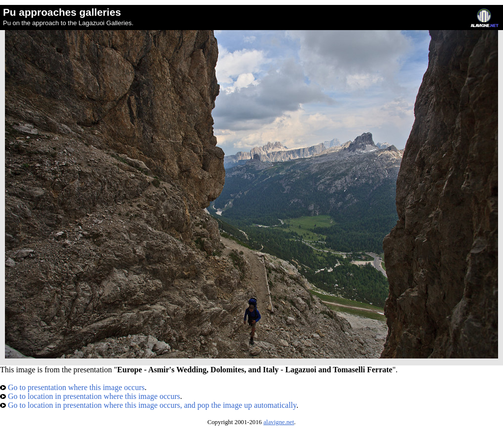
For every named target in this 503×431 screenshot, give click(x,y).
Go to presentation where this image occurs (72, 387)
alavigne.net (278, 422)
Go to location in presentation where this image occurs (90, 396)
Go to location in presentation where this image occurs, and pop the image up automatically (148, 405)
